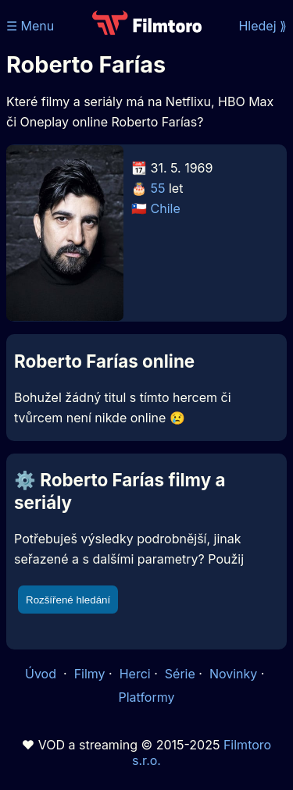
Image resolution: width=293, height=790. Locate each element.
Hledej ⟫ (262, 26)
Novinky (233, 673)
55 (158, 188)
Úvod (42, 673)
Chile (165, 208)
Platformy (146, 697)
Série (180, 673)
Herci (135, 673)
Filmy (89, 673)
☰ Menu (30, 26)
